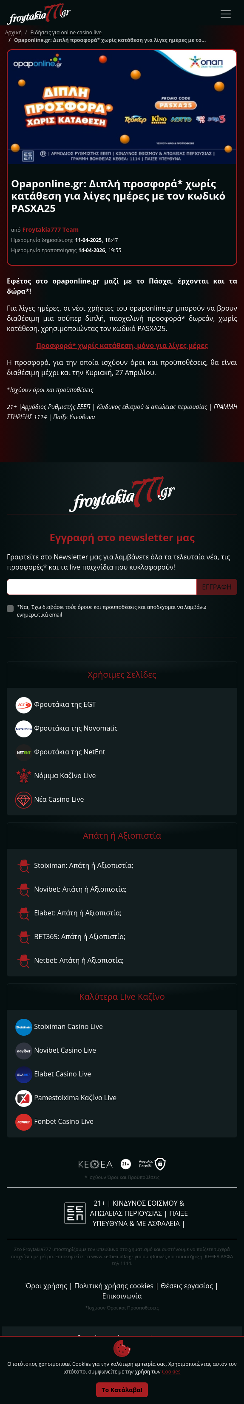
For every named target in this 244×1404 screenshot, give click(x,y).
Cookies (171, 1371)
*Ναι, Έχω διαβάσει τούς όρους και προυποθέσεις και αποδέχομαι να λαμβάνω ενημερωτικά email (111, 610)
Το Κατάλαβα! (122, 1390)
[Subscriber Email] (102, 587)
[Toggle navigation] (225, 14)
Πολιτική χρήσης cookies (113, 1285)
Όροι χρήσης (46, 1285)
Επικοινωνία (122, 1296)
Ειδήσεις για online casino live (66, 32)
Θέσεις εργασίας (187, 1285)
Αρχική (13, 32)
